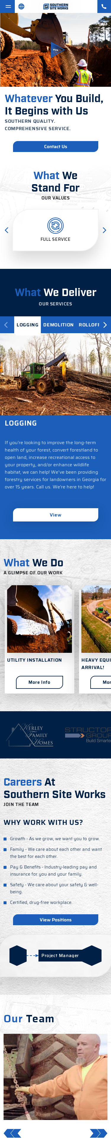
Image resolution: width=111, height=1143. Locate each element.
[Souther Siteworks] (55, 6)
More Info (39, 682)
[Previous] (6, 325)
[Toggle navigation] (7, 6)
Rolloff (89, 324)
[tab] (27, 324)
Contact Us (55, 146)
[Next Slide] (104, 230)
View (56, 515)
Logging (27, 324)
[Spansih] (21, 6)
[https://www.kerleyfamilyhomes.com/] (29, 734)
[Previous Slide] (6, 230)
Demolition (58, 324)
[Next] (105, 325)
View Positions (56, 919)
